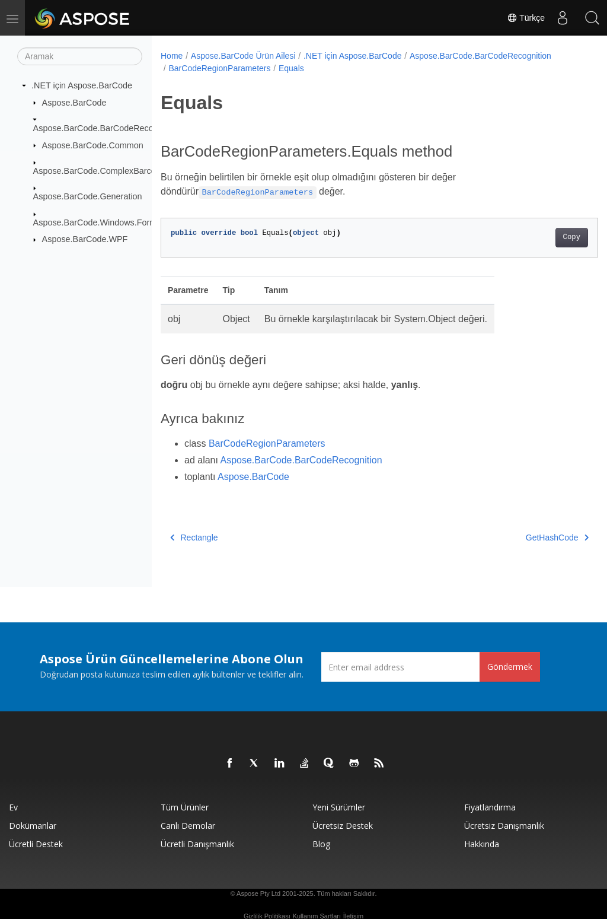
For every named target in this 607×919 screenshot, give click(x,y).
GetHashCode (526, 537)
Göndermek (509, 666)
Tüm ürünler (185, 807)
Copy (541, 237)
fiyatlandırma (490, 807)
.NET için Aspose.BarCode (81, 85)
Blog (321, 844)
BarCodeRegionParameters (219, 68)
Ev (13, 807)
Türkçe (526, 17)
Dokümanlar (32, 825)
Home (172, 56)
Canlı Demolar (188, 825)
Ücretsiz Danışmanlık (504, 825)
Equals (291, 68)
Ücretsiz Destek (342, 825)
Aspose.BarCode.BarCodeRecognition (106, 128)
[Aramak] (79, 56)
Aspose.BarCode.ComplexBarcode (99, 171)
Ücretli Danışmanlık (197, 844)
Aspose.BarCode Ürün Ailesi (243, 56)
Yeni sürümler (338, 807)
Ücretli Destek (36, 844)
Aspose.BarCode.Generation (87, 196)
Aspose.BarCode (74, 102)
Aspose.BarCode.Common (92, 145)
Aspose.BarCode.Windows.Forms (97, 222)
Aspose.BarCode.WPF (85, 239)
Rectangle (194, 537)
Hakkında (481, 844)
